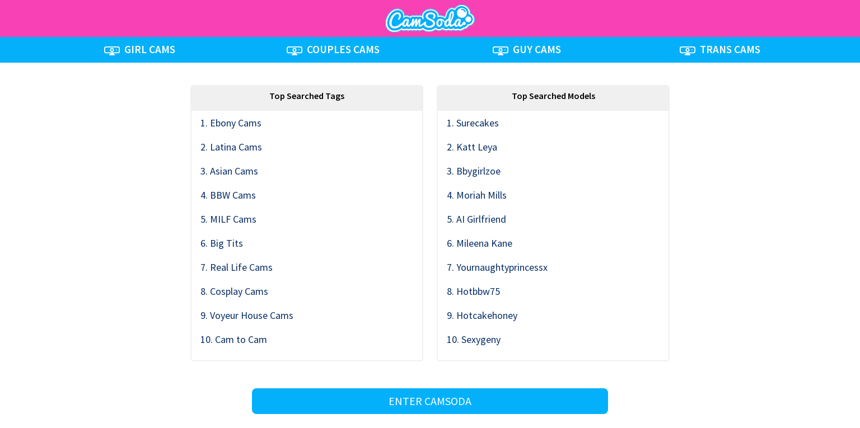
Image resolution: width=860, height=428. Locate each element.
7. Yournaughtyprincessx (497, 267)
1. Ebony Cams (230, 122)
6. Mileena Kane (479, 243)
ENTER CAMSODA (430, 401)
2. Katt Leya (472, 146)
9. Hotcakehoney (482, 315)
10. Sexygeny (474, 339)
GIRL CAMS (139, 49)
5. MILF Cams (228, 219)
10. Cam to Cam (233, 339)
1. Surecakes (473, 122)
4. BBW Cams (228, 195)
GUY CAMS (527, 49)
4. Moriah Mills (477, 195)
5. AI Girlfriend (476, 219)
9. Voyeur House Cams (246, 315)
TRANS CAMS (720, 49)
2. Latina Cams (231, 146)
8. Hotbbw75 (473, 291)
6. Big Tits (221, 243)
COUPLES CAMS (333, 49)
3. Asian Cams (229, 170)
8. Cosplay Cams (234, 291)
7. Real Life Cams (236, 267)
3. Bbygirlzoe (474, 170)
